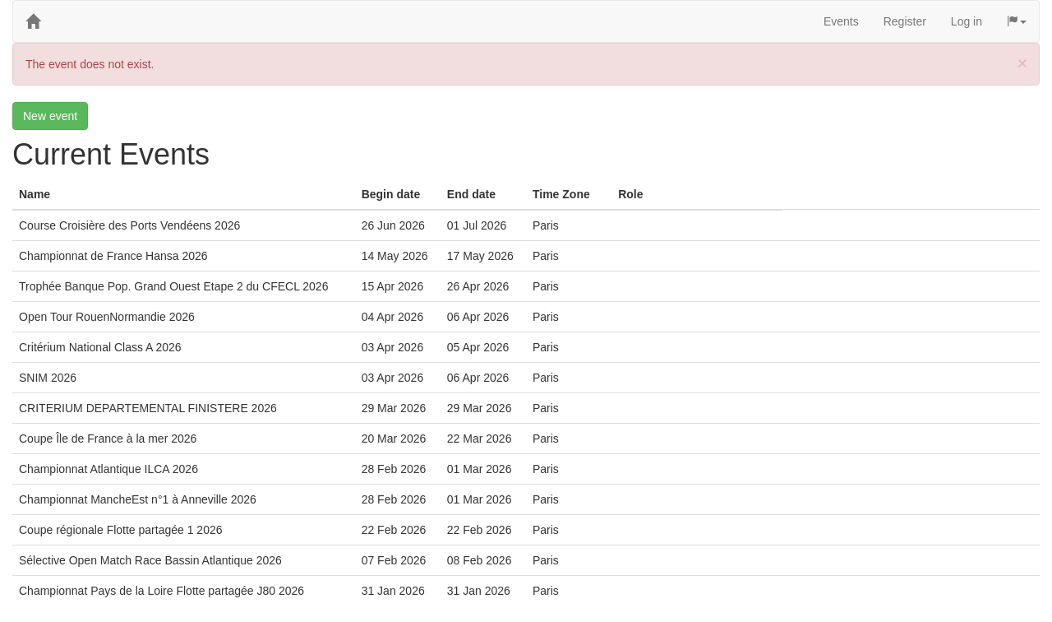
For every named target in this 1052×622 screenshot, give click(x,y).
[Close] (1022, 63)
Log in (966, 21)
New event (50, 116)
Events (841, 21)
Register (905, 21)
